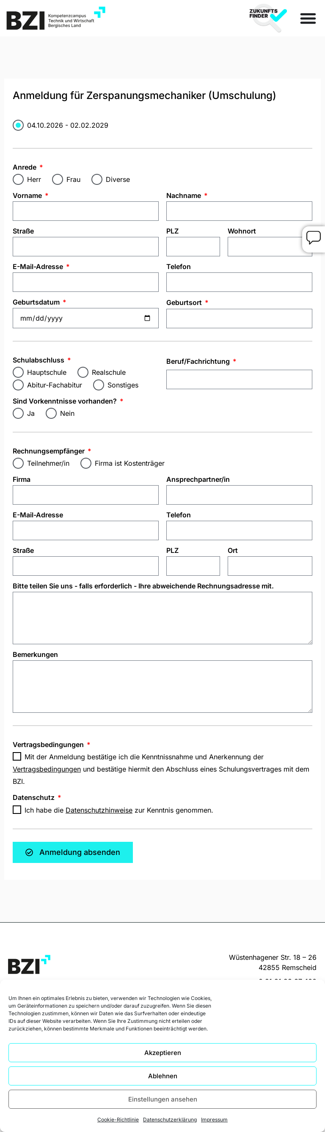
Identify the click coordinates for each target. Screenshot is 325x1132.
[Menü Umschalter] (308, 18)
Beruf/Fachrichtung (198, 361)
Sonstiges (122, 385)
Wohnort (242, 231)
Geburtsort (185, 302)
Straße (23, 231)
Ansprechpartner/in (198, 479)
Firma (21, 479)
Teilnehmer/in (48, 463)
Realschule (109, 372)
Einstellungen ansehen (162, 1099)
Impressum (214, 1119)
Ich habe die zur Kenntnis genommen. (119, 810)
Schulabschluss (39, 360)
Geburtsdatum (37, 302)
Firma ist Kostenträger (130, 463)
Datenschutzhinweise (99, 810)
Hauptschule (46, 372)
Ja (31, 413)
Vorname (28, 195)
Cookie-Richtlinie (118, 1119)
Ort (233, 550)
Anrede (25, 167)
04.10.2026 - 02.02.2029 (67, 125)
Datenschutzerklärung (170, 1119)
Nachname (184, 195)
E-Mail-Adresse (39, 266)
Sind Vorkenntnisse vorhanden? (65, 401)
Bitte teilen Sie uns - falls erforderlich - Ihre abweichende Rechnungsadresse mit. (143, 586)
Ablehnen (162, 1076)
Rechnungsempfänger (49, 451)
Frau (73, 179)
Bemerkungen (35, 654)
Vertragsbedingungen (49, 744)
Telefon (178, 266)
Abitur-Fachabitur (54, 385)
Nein (67, 413)
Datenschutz (34, 797)
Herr (34, 179)
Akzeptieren (162, 1053)
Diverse (118, 179)
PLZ (172, 231)
